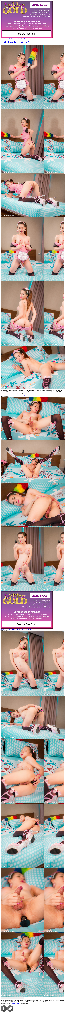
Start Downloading (4, 396)
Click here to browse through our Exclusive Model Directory (12, 997)
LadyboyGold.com (15, 1003)
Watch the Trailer (4, 630)
